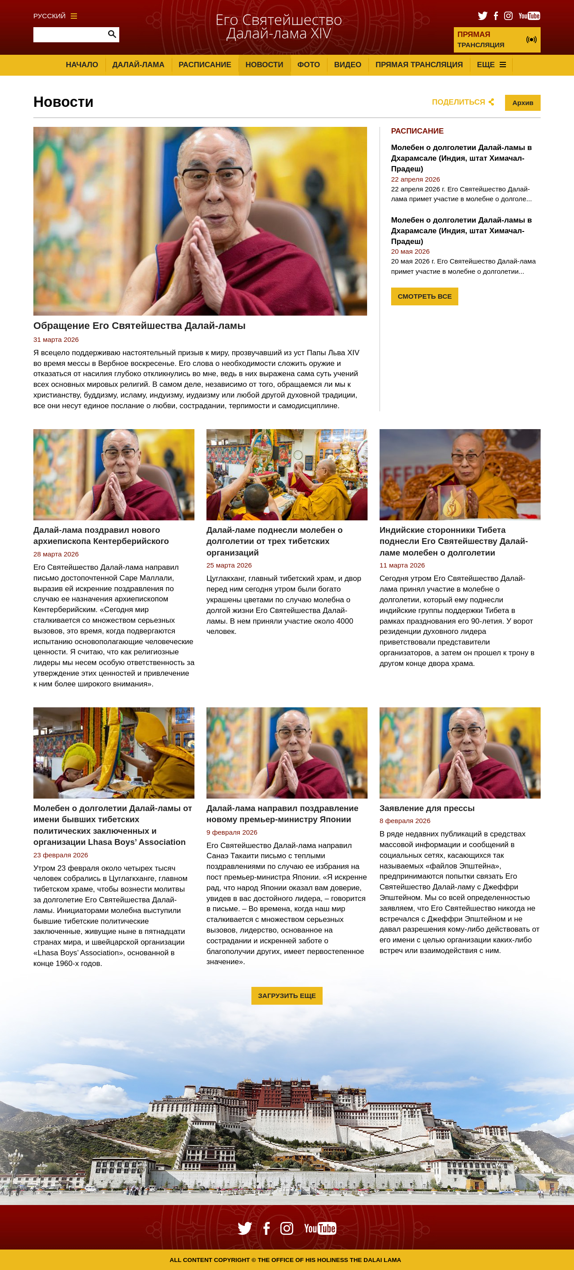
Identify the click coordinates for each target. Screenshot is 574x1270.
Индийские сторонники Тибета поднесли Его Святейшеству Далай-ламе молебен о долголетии (454, 541)
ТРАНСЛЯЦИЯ (481, 39)
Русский (55, 16)
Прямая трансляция (419, 65)
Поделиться (458, 102)
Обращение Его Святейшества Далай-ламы (139, 325)
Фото (308, 65)
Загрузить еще (287, 995)
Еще (491, 65)
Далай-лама (138, 65)
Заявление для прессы (427, 808)
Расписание (205, 65)
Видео (347, 65)
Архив (523, 102)
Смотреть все (425, 296)
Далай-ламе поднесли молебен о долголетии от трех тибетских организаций (274, 541)
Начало (82, 65)
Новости (264, 65)
